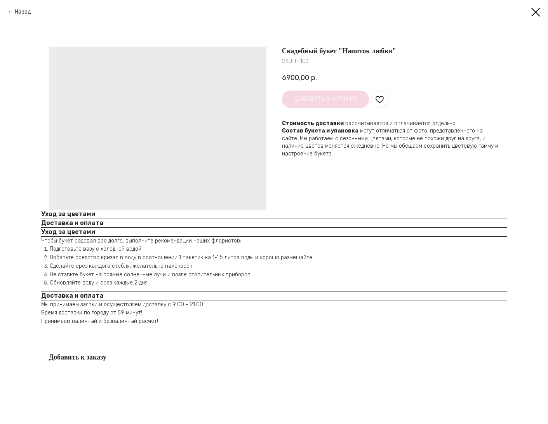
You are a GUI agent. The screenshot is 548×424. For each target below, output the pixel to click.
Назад (23, 12)
